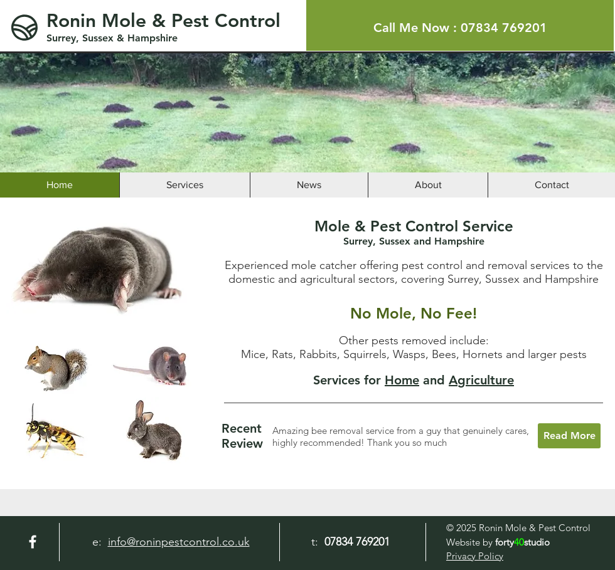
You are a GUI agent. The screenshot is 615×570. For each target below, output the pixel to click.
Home (402, 380)
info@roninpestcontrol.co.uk (179, 542)
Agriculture (481, 380)
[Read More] (569, 435)
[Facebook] (32, 542)
